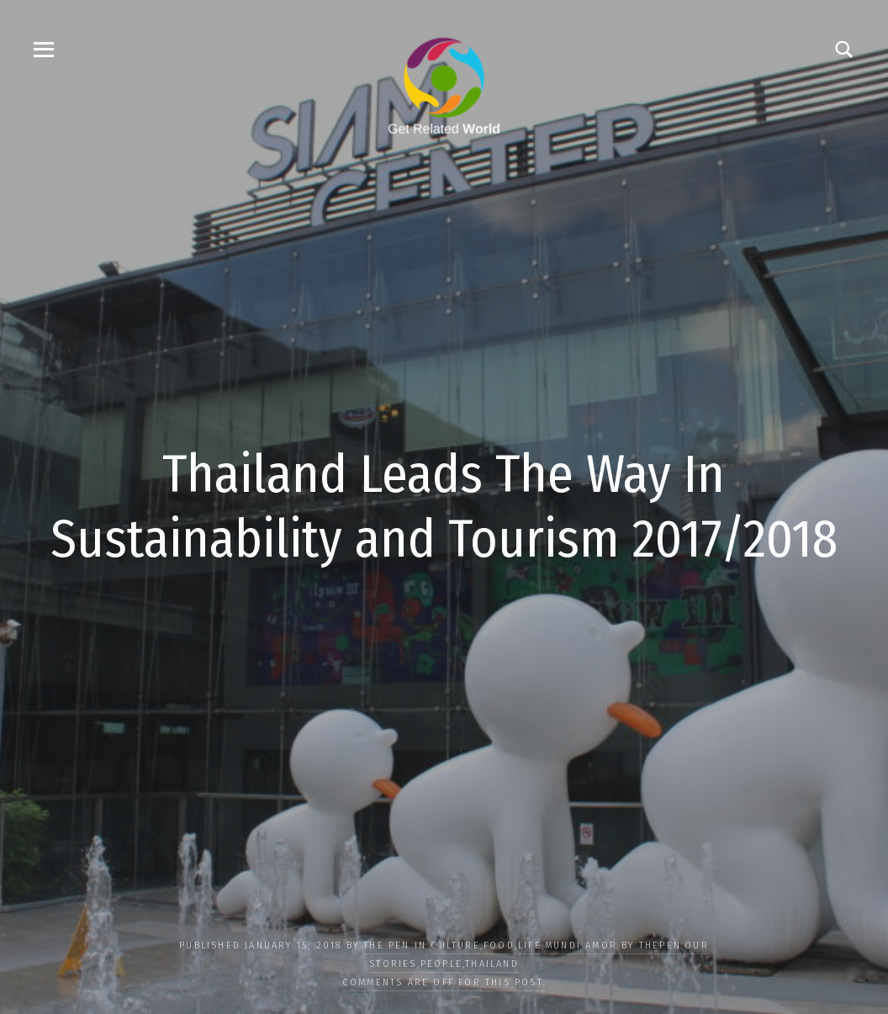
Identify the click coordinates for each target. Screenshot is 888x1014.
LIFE (530, 945)
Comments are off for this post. (444, 982)
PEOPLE (441, 964)
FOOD (499, 945)
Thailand (492, 964)
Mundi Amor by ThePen (613, 945)
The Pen (386, 945)
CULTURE (455, 945)
